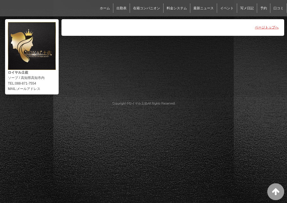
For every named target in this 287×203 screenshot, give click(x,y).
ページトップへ (267, 27)
